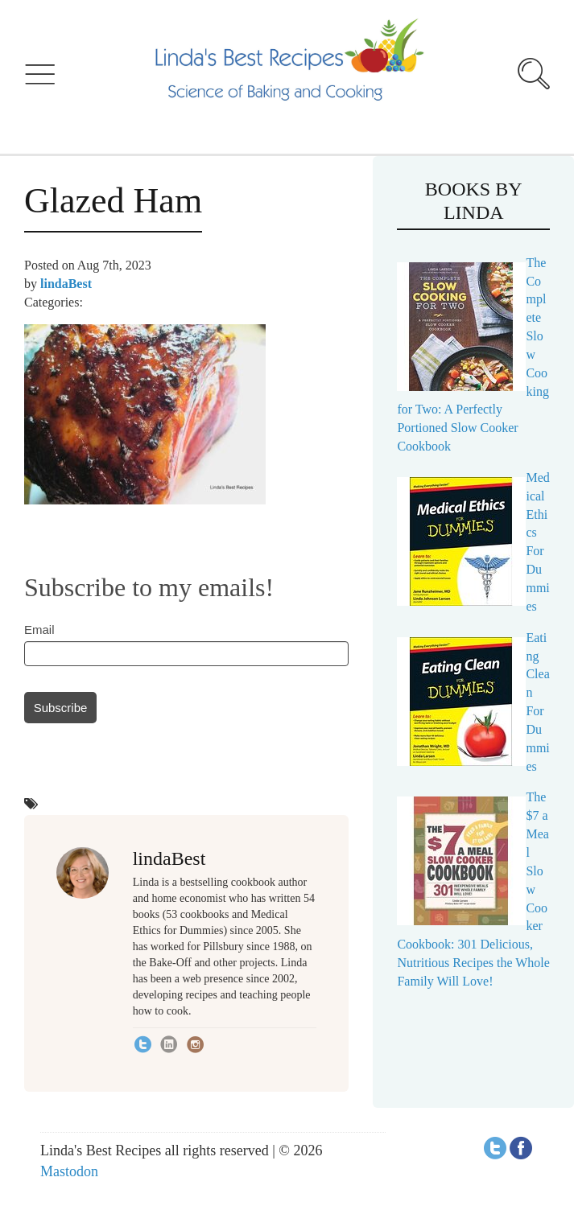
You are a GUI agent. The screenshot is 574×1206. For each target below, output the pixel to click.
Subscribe (61, 707)
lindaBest (66, 283)
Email (39, 629)
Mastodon (69, 1171)
